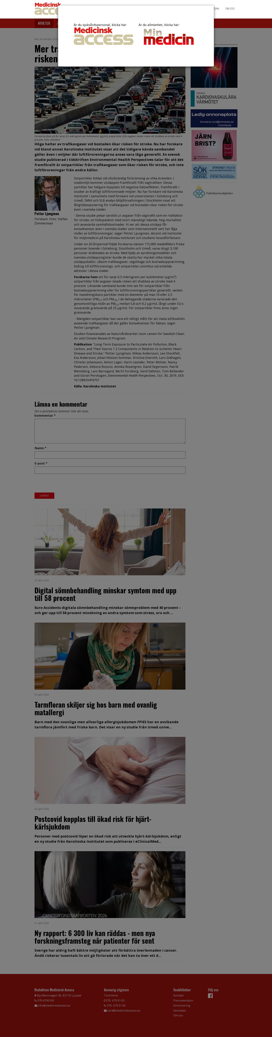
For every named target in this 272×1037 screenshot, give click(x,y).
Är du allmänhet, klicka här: (168, 35)
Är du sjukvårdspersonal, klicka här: (103, 34)
